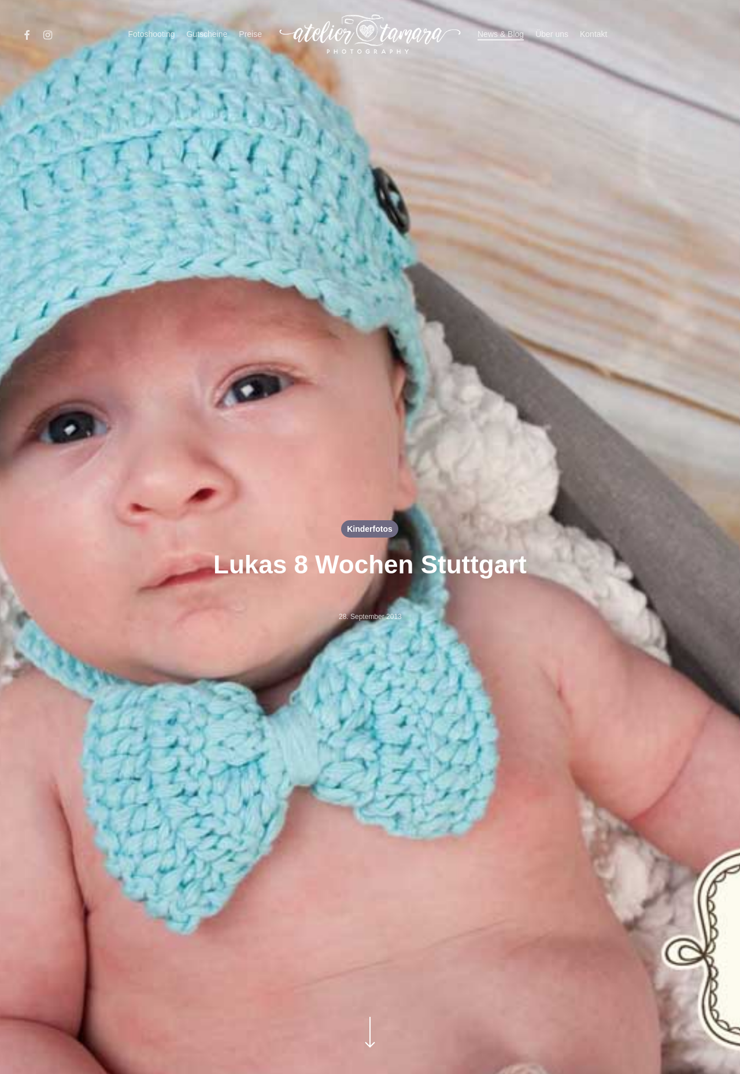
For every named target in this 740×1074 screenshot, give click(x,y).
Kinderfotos (370, 529)
